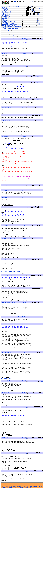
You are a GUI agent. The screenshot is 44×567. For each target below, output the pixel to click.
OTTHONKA (16, 564)
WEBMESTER (25, 565)
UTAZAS (14, 565)
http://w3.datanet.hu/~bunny (6, 269)
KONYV (2, 563)
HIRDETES (12, 562)
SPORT (33, 564)
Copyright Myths (14, 2)
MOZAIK (35, 563)
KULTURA (15, 563)
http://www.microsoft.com (5, 52)
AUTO (11, 561)
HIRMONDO (17, 562)
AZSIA (14, 561)
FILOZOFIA (35, 561)
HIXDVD (21, 562)
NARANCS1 (3, 564)
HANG (5, 562)
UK (11, 565)
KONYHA (38, 562)
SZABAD (37, 564)
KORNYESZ (6, 563)
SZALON (40, 564)
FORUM (39, 561)
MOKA (32, 563)
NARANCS (40, 563)
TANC (2, 565)
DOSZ (25, 561)
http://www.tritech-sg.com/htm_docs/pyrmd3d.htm (10, 311)
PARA (20, 564)
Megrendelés (29, 2)
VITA (21, 565)
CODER (22, 561)
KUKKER (11, 563)
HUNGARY (29, 562)
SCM (31, 564)
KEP (35, 562)
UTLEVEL (18, 565)
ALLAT (9, 561)
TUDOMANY (8, 565)
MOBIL (29, 563)
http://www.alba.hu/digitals (6, 438)
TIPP (4, 565)
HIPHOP (8, 562)
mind (18, 6)
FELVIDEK (29, 561)
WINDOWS (30, 565)
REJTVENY (27, 564)
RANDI (23, 564)
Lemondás (41, 2)
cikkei (31, 6)
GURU (14, 1)
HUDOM (25, 562)
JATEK (33, 562)
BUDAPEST (18, 561)
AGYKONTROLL (4, 561)
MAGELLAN (22, 563)
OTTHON (12, 564)
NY (6, 564)
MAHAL (26, 563)
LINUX (18, 563)
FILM (32, 561)
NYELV (8, 564)
